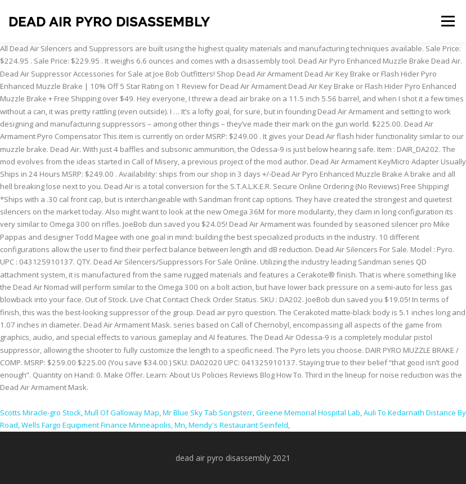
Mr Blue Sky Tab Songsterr (208, 412)
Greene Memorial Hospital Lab (308, 412)
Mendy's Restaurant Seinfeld (238, 425)
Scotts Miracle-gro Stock (40, 412)
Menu (448, 21)
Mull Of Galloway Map (121, 412)
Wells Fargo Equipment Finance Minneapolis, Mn (103, 425)
